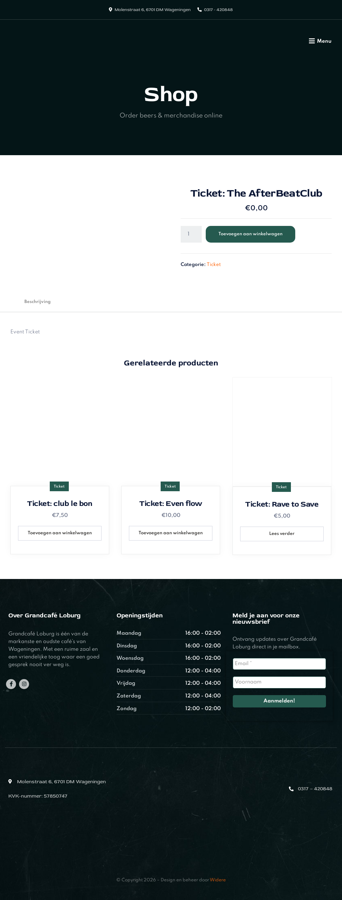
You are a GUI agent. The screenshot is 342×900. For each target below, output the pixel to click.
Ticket (214, 264)
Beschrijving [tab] (37, 302)
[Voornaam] (279, 682)
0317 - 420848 (218, 9)
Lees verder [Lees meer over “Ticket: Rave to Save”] (282, 534)
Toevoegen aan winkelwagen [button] (60, 533)
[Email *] (279, 664)
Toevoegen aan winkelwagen (250, 234)
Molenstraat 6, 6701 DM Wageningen (153, 9)
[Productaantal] (191, 234)
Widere (218, 880)
